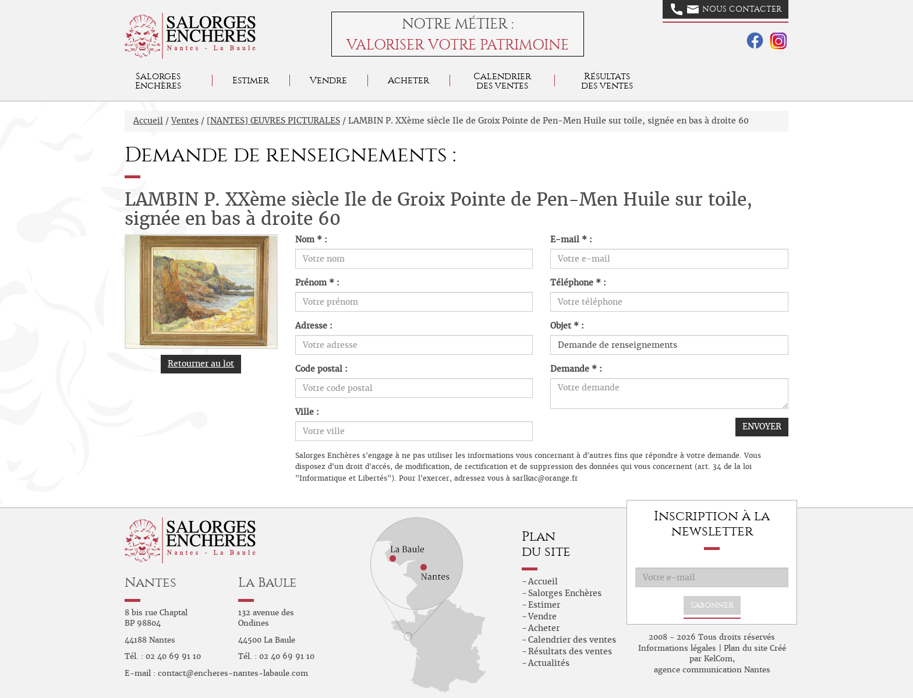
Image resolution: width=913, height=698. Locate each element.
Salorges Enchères (564, 593)
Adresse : (313, 325)
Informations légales (677, 648)
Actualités (548, 663)
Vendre (328, 80)
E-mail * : (571, 239)
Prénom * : (317, 282)
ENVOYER (761, 426)
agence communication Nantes (712, 670)
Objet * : (567, 325)
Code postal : (321, 369)
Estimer (250, 80)
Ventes (185, 120)
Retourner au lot (201, 363)
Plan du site (745, 648)
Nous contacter (726, 9)
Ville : (307, 412)
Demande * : (576, 369)
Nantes (150, 582)
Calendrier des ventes (502, 80)
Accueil (148, 120)
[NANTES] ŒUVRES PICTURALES (273, 120)
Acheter (408, 80)
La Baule (267, 582)
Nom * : (311, 239)
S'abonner (712, 605)
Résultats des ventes (570, 651)
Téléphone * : (578, 282)
